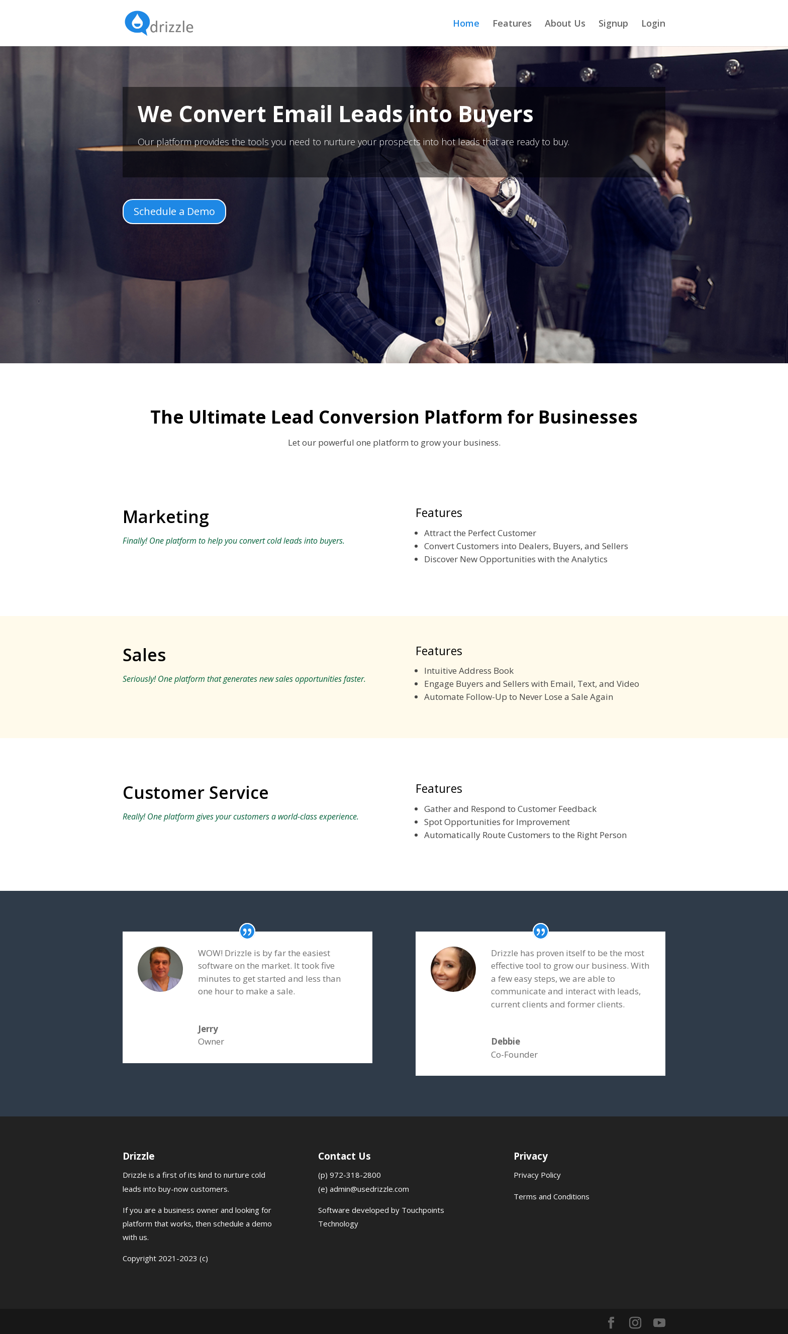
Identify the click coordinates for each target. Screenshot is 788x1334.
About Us (565, 24)
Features (512, 24)
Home (466, 24)
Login (653, 24)
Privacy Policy (537, 1175)
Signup (613, 24)
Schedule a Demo (174, 211)
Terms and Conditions (551, 1196)
